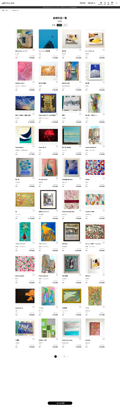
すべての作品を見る (72, 7)
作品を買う (83, 3)
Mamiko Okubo (65, 343)
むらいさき (64, 150)
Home (6, 10)
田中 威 (40, 310)
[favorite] (33, 50)
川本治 (87, 118)
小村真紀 (64, 118)
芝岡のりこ (41, 343)
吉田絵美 (40, 182)
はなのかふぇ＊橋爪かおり (21, 86)
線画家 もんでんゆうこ (44, 118)
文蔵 (40, 53)
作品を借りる (91, 3)
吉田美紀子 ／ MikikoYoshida (21, 150)
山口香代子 (17, 182)
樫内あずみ (88, 310)
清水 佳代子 (64, 214)
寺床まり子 (64, 182)
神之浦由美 (41, 214)
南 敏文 (17, 53)
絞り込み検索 (60, 403)
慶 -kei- (87, 182)
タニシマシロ (18, 214)
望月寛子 (64, 53)
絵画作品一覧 (15, 10)
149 (64, 356)
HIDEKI (40, 86)
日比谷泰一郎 (88, 214)
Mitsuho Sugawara (66, 86)
